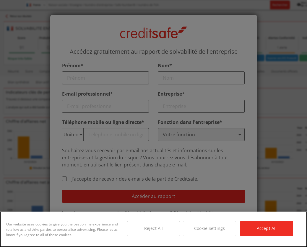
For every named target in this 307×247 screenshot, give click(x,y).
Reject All (153, 228)
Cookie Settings (209, 228)
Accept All (267, 228)
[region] (153, 229)
